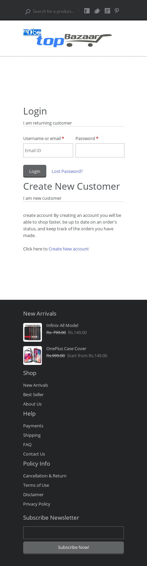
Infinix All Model (62, 325)
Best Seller (33, 394)
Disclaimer (33, 494)
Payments (33, 426)
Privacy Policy (36, 504)
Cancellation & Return (44, 476)
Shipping (32, 435)
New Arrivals (35, 385)
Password (87, 138)
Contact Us (34, 454)
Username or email (43, 138)
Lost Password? (67, 171)
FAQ (27, 444)
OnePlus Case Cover (66, 348)
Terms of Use (36, 485)
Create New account (69, 249)
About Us (32, 404)
